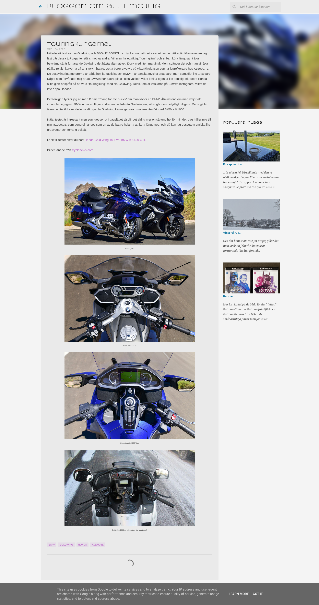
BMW (52, 544)
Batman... (229, 296)
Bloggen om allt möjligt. (106, 6)
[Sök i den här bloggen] (259, 7)
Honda (82, 544)
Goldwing (66, 544)
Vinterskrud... (232, 232)
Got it (258, 594)
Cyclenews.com (82, 150)
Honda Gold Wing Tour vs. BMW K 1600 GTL (115, 140)
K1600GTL (98, 544)
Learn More (239, 594)
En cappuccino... (233, 164)
